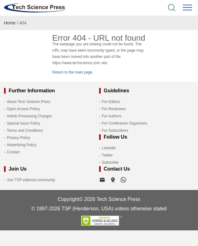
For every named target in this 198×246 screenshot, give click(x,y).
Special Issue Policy (23, 123)
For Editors (111, 102)
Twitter (107, 155)
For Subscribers (115, 130)
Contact (13, 152)
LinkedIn (109, 148)
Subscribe (110, 162)
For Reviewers (114, 109)
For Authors (111, 116)
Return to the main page (72, 72)
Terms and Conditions (25, 130)
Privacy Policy (18, 138)
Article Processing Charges (29, 116)
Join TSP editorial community (31, 180)
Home (10, 22)
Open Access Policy (23, 109)
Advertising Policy (21, 145)
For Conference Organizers (124, 123)
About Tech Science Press (29, 102)
